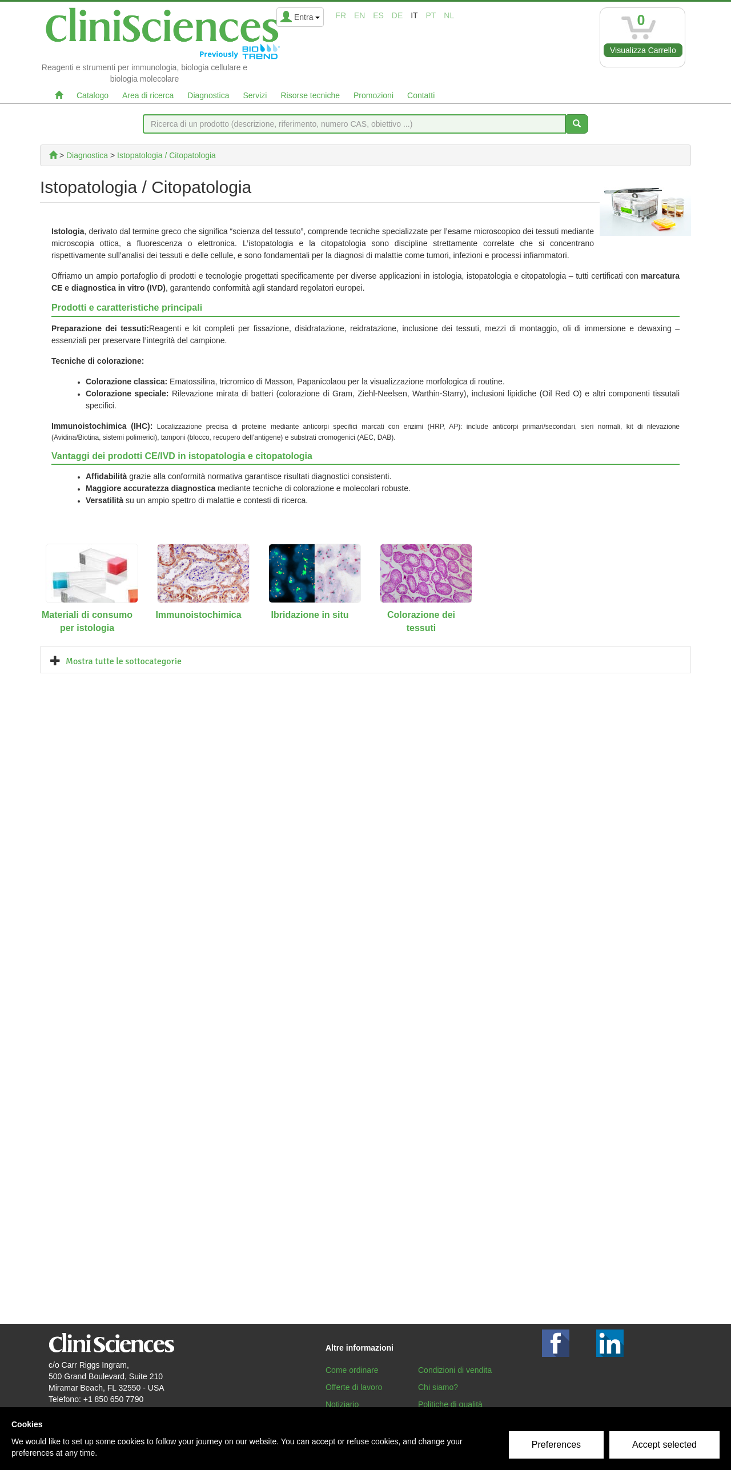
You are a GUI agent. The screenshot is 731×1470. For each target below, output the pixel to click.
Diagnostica (208, 95)
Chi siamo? (438, 1387)
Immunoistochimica (198, 615)
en (359, 15)
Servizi (255, 95)
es (378, 15)
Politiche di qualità (450, 1404)
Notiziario (342, 1404)
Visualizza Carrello (643, 50)
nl (449, 15)
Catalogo (93, 95)
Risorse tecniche (310, 95)
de (397, 15)
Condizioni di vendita (455, 1370)
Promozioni (373, 95)
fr (340, 15)
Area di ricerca (148, 95)
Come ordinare (352, 1370)
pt (431, 15)
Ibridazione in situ (309, 615)
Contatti (421, 95)
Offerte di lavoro (354, 1387)
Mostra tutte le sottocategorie (124, 661)
